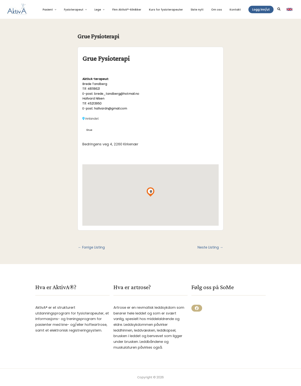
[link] (289, 9)
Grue (89, 130)
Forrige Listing (92, 247)
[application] (72, 9)
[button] (261, 9)
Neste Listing (210, 247)
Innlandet (91, 118)
